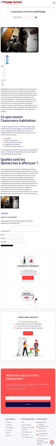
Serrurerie (4, 213)
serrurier (6, 175)
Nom (2, 238)
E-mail (3, 242)
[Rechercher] (36, 17)
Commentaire (5, 227)
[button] (54, 3)
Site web (3, 245)
